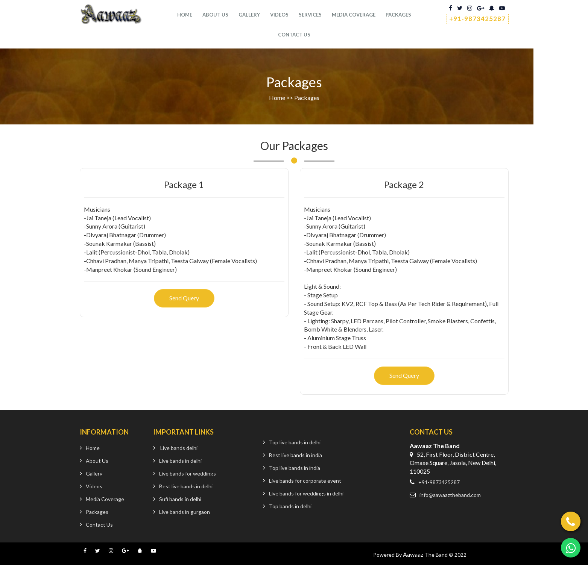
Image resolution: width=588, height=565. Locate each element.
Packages (398, 15)
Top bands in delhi (290, 506)
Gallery (249, 15)
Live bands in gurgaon (184, 512)
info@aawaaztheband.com (450, 495)
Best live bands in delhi (186, 486)
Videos (279, 15)
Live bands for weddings (187, 473)
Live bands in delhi (180, 460)
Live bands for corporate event (305, 480)
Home (184, 15)
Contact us (294, 35)
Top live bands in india (294, 468)
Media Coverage (353, 15)
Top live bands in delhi (295, 442)
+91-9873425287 (477, 19)
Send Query (184, 297)
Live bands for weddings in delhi (306, 493)
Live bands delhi (179, 448)
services (310, 15)
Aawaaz (413, 554)
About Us (215, 15)
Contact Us (99, 524)
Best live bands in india (295, 455)
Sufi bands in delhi (180, 499)
